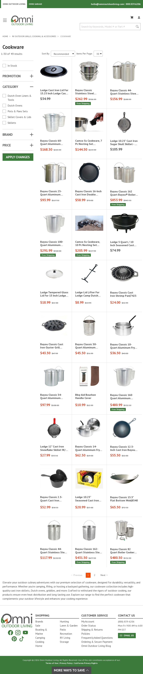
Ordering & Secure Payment (97, 641)
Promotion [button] (12, 77)
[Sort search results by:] (63, 54)
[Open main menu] (5, 22)
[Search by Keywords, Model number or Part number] (108, 27)
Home (38, 645)
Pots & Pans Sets (18, 112)
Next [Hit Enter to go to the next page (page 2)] (104, 575)
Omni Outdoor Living (14, 4)
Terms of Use (51, 663)
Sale (37, 625)
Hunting (64, 621)
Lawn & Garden (69, 625)
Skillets (12, 123)
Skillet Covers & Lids (19, 118)
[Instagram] (17, 632)
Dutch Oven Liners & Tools (19, 98)
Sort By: (46, 54)
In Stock (12, 66)
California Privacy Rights (86, 663)
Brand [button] (8, 135)
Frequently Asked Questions (97, 637)
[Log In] (138, 18)
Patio (63, 629)
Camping (40, 637)
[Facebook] (10, 632)
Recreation (66, 633)
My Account (87, 621)
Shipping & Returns (92, 629)
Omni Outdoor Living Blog (96, 645)
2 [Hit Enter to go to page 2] (94, 575)
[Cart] (131, 18)
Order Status (88, 625)
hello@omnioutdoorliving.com (108, 4)
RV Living (65, 637)
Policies (85, 633)
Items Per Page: (84, 54)
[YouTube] (25, 632)
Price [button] (7, 146)
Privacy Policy (66, 663)
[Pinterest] (14, 638)
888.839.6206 (133, 4)
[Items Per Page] (98, 54)
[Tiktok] (21, 638)
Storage (64, 641)
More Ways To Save (71, 670)
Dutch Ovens (15, 106)
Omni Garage (35, 4)
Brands (39, 621)
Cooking (39, 641)
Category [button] (10, 87)
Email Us (127, 635)
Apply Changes (18, 158)
